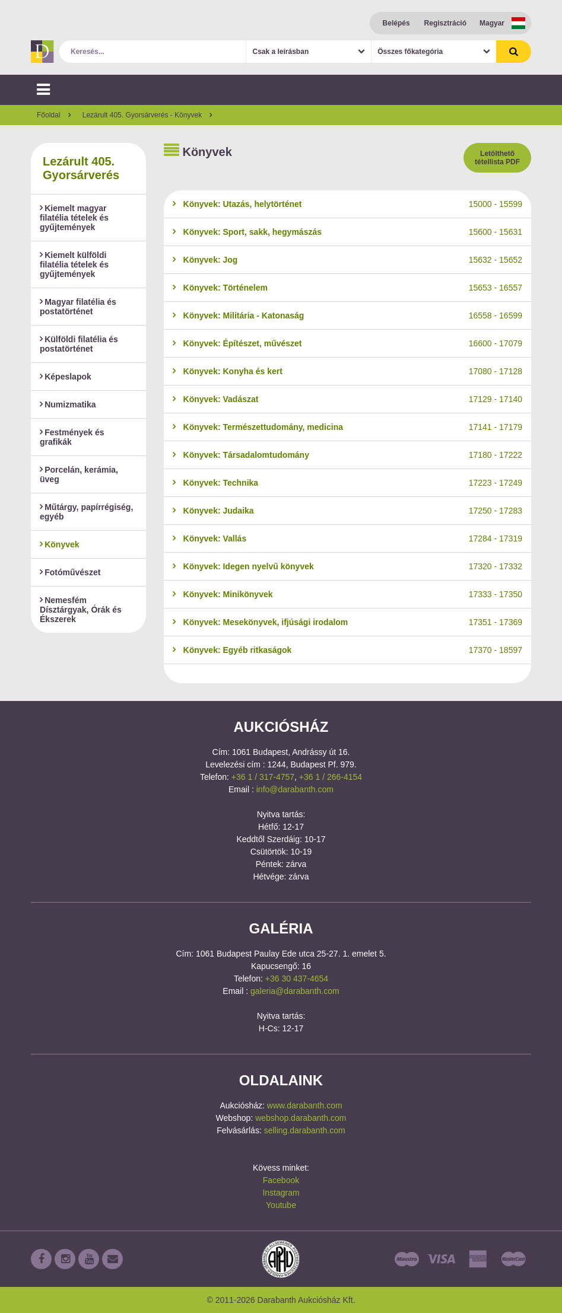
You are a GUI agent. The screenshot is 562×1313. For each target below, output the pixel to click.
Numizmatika (68, 404)
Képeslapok (65, 376)
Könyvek (60, 544)
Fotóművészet (70, 572)
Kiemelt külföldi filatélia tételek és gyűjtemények (74, 264)
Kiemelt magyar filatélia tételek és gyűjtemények (74, 217)
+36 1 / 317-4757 (262, 777)
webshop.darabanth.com (300, 1118)
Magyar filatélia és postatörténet (78, 306)
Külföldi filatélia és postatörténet (79, 343)
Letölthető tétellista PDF (497, 157)
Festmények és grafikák (72, 437)
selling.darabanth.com (304, 1130)
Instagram (280, 1192)
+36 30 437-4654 (296, 978)
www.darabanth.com (304, 1105)
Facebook (281, 1180)
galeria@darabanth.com (294, 991)
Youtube (281, 1205)
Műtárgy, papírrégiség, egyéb (86, 511)
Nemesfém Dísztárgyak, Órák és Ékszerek (81, 609)
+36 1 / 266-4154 (330, 777)
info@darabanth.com (295, 789)
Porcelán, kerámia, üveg (79, 474)
